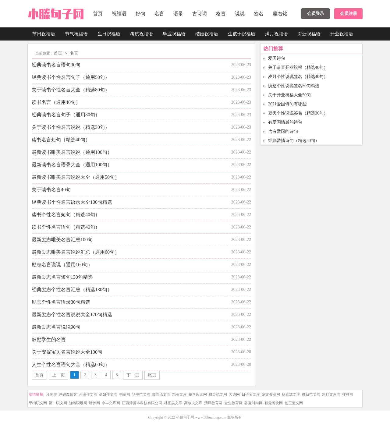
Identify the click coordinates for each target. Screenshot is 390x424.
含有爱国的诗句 (283, 131)
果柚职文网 (38, 403)
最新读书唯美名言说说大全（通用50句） (75, 177)
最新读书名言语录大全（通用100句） (72, 164)
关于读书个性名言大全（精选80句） (71, 89)
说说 (240, 13)
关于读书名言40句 (51, 189)
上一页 (58, 375)
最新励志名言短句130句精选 (62, 277)
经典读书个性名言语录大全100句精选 (72, 202)
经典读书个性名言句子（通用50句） (71, 77)
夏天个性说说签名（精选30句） (298, 113)
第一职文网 (58, 403)
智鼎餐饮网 (273, 403)
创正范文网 (294, 403)
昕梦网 (94, 403)
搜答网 (347, 394)
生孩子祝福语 (241, 33)
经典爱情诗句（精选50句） (293, 140)
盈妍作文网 (108, 394)
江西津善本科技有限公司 (142, 403)
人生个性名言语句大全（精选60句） (71, 364)
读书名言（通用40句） (56, 102)
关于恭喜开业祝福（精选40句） (298, 67)
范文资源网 (271, 394)
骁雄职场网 (78, 403)
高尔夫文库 (193, 403)
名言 (159, 13)
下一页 (132, 375)
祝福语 (119, 13)
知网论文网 (161, 394)
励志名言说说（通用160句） (62, 264)
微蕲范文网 (311, 394)
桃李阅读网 (198, 394)
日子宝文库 (251, 394)
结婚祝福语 (206, 33)
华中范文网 (141, 394)
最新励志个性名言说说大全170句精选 (72, 314)
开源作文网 (88, 394)
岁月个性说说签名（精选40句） (298, 76)
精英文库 (179, 394)
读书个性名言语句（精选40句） (66, 227)
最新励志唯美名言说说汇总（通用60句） (75, 252)
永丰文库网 (111, 403)
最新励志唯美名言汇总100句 (62, 239)
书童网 (124, 394)
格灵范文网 (218, 394)
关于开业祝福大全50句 (289, 95)
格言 (221, 13)
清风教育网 (213, 403)
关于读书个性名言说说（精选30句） (71, 127)
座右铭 (280, 13)
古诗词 (199, 13)
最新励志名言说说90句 (56, 327)
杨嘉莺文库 (291, 394)
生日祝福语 (109, 33)
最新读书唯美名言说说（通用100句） (72, 152)
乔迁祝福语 (309, 33)
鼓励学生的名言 (49, 339)
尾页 (152, 375)
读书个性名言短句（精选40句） (66, 214)
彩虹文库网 (331, 394)
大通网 (234, 394)
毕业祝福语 (174, 33)
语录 (178, 13)
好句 (140, 13)
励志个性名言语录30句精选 (61, 302)
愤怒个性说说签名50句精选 (293, 85)
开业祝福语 (341, 33)
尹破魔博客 (68, 394)
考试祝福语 (141, 33)
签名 (259, 13)
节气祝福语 (76, 33)
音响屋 (51, 394)
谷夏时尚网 (253, 403)
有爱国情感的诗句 (285, 122)
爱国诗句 (276, 58)
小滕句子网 (185, 417)
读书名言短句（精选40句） (61, 139)
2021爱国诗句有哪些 (287, 104)
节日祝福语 (43, 33)
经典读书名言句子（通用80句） (66, 114)
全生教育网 (233, 403)
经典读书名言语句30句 (56, 64)
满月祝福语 (276, 33)
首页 (98, 13)
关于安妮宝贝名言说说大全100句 (67, 352)
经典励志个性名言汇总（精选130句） (72, 289)
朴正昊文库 (173, 403)
